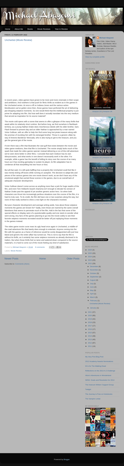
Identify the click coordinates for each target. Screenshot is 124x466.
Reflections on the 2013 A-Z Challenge (100, 371)
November (94, 270)
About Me (19, 29)
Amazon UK (107, 111)
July (92, 284)
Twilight (88, 389)
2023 (90, 260)
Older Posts (73, 258)
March (92, 297)
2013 (90, 339)
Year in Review (61, 29)
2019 (90, 319)
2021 (90, 312)
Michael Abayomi (106, 38)
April (92, 294)
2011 (90, 346)
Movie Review (16, 251)
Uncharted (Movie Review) (18, 40)
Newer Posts (11, 258)
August (93, 280)
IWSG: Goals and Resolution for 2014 (99, 380)
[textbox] (42, 171)
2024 (90, 257)
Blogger (67, 459)
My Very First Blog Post (94, 357)
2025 (90, 253)
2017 (90, 326)
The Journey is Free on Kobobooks (98, 394)
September (94, 277)
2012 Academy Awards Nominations (99, 361)
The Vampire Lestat (92, 399)
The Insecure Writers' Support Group (99, 385)
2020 (90, 315)
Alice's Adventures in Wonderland (98, 375)
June (92, 287)
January (93, 308)
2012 (90, 343)
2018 (90, 322)
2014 (90, 336)
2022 (90, 263)
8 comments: (40, 247)
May (92, 290)
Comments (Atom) (22, 264)
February (94, 301)
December (94, 266)
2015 (90, 333)
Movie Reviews (43, 29)
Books (30, 29)
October (93, 273)
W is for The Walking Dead (95, 366)
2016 (90, 329)
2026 (90, 250)
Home (7, 29)
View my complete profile (95, 57)
